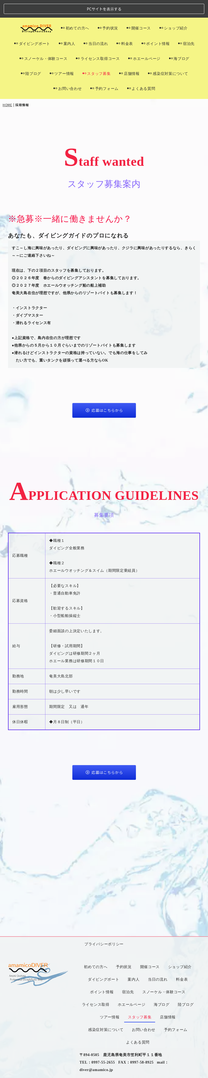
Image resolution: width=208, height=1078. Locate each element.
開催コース (139, 10)
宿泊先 (186, 26)
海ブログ (179, 41)
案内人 (67, 26)
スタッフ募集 (97, 56)
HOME (7, 87)
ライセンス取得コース (98, 41)
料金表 (124, 26)
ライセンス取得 (95, 871)
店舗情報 (129, 56)
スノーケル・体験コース (43, 41)
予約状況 (108, 10)
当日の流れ (96, 26)
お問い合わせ (67, 71)
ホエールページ (144, 41)
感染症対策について (168, 56)
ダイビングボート (32, 26)
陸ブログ (31, 56)
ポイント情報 (156, 26)
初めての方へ (75, 10)
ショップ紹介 (173, 10)
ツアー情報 (62, 56)
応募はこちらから (104, 392)
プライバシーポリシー (104, 810)
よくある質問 (141, 71)
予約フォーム (104, 71)
